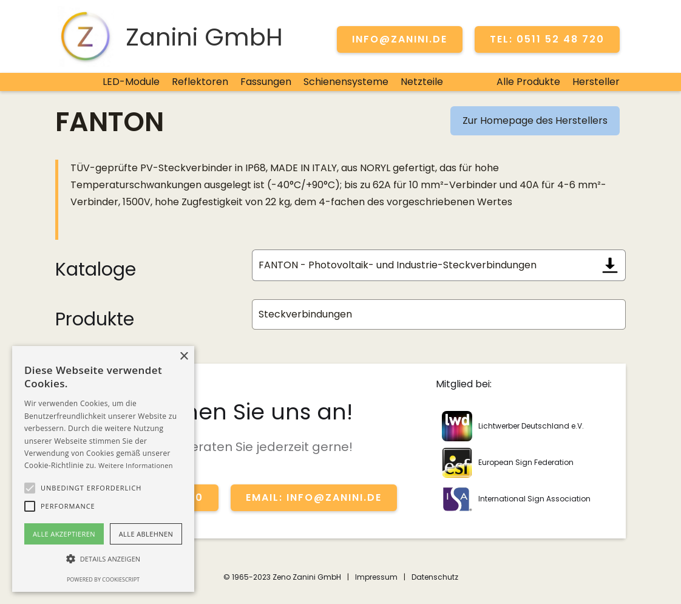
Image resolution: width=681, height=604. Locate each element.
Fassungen (265, 82)
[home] (169, 36)
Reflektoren (200, 82)
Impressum (376, 577)
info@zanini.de (399, 39)
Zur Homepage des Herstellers (535, 120)
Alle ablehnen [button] (146, 533)
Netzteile (422, 82)
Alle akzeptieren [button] (64, 533)
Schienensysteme (345, 82)
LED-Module (131, 82)
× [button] (183, 356)
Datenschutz (435, 577)
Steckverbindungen (305, 314)
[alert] (103, 469)
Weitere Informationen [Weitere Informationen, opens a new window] (135, 465)
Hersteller (596, 82)
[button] (30, 488)
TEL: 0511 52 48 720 (547, 39)
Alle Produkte (528, 82)
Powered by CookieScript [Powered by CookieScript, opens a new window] (103, 579)
